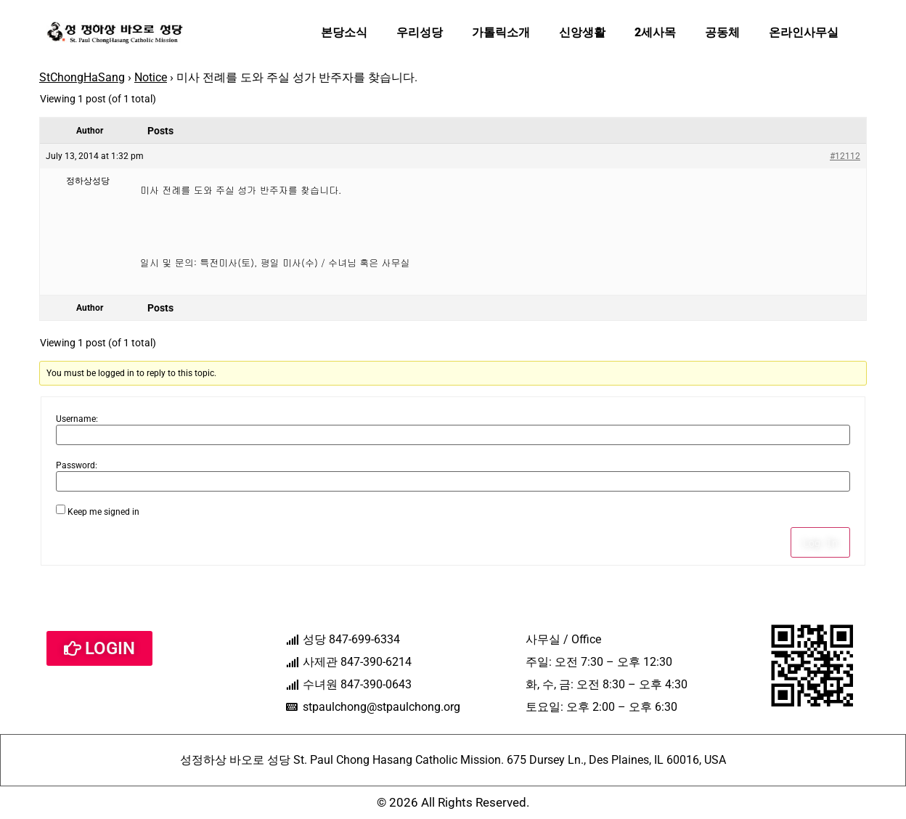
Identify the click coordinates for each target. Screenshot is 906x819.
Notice (150, 77)
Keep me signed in (103, 512)
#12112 (845, 156)
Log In (820, 542)
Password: (76, 465)
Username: (77, 419)
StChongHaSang (82, 77)
